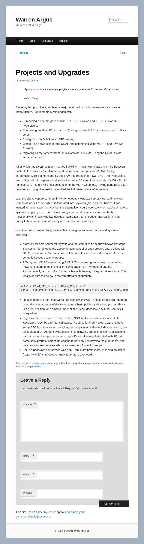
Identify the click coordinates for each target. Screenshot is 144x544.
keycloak (66, 363)
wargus (119, 363)
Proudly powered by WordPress (72, 531)
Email (28, 474)
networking (78, 363)
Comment (29, 404)
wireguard (106, 363)
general (45, 363)
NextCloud (47, 40)
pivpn (88, 363)
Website (27, 492)
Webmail (63, 40)
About (32, 40)
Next (124, 53)
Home (20, 40)
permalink (35, 366)
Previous (22, 53)
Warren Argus (34, 19)
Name (28, 456)
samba (96, 363)
